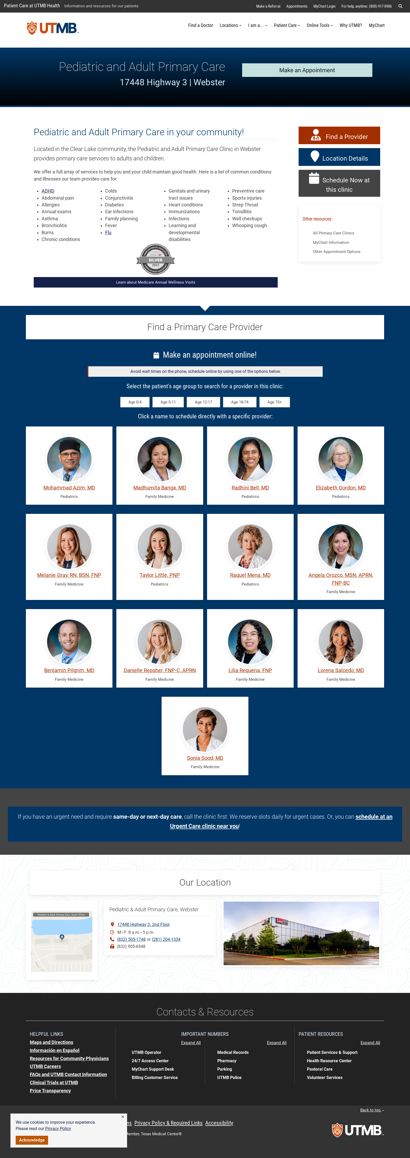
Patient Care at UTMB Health (32, 6)
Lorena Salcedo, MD (341, 670)
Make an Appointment (307, 70)
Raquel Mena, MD (250, 575)
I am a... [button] (257, 25)
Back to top (372, 1110)
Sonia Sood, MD (205, 758)
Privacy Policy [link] (58, 1128)
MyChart (377, 25)
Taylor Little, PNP (160, 575)
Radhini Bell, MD (250, 488)
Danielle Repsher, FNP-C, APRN (160, 670)
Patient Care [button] (287, 25)
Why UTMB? (351, 25)
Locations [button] (230, 25)
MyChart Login (324, 6)
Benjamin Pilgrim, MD (69, 670)
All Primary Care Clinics (333, 233)
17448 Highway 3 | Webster (172, 82)
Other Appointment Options (337, 251)
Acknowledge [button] (32, 1140)
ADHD (48, 191)
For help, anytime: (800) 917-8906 (366, 6)
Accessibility (219, 1123)
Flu (108, 232)
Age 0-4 (134, 402)
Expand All (191, 1043)
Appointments (297, 6)
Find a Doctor (200, 25)
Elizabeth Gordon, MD (341, 488)
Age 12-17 (203, 402)
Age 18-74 (239, 402)
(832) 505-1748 (131, 939)
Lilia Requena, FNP (250, 670)
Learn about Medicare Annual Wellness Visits (155, 282)
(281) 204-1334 (166, 939)
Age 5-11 (168, 402)
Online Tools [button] (320, 25)
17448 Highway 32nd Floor (143, 924)
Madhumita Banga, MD (159, 488)
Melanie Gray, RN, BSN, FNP (69, 575)
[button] (122, 1117)
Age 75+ (274, 402)
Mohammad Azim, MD (69, 488)
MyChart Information (331, 242)
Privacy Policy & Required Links (168, 1123)
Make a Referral (268, 6)
